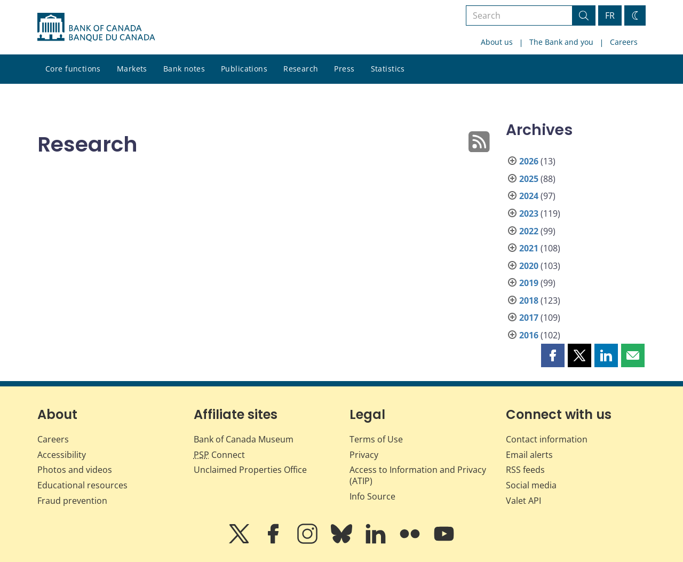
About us (497, 42)
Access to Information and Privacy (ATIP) (418, 475)
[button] (553, 355)
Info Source (372, 496)
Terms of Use (376, 439)
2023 (528, 213)
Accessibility (61, 455)
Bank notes (184, 69)
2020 (528, 266)
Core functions (73, 69)
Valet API (523, 500)
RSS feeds (525, 470)
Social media (531, 485)
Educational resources (82, 485)
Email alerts (529, 455)
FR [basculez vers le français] (610, 15)
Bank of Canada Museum (243, 439)
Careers (624, 42)
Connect (219, 455)
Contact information (546, 439)
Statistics (388, 69)
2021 (528, 248)
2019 (528, 283)
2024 (528, 196)
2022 (528, 231)
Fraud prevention (72, 500)
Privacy (364, 455)
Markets (132, 69)
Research (300, 69)
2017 (528, 317)
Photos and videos (74, 470)
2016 (528, 335)
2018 (528, 300)
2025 (528, 179)
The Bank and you (561, 42)
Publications (244, 69)
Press (344, 69)
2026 (528, 161)
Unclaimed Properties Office (250, 470)
